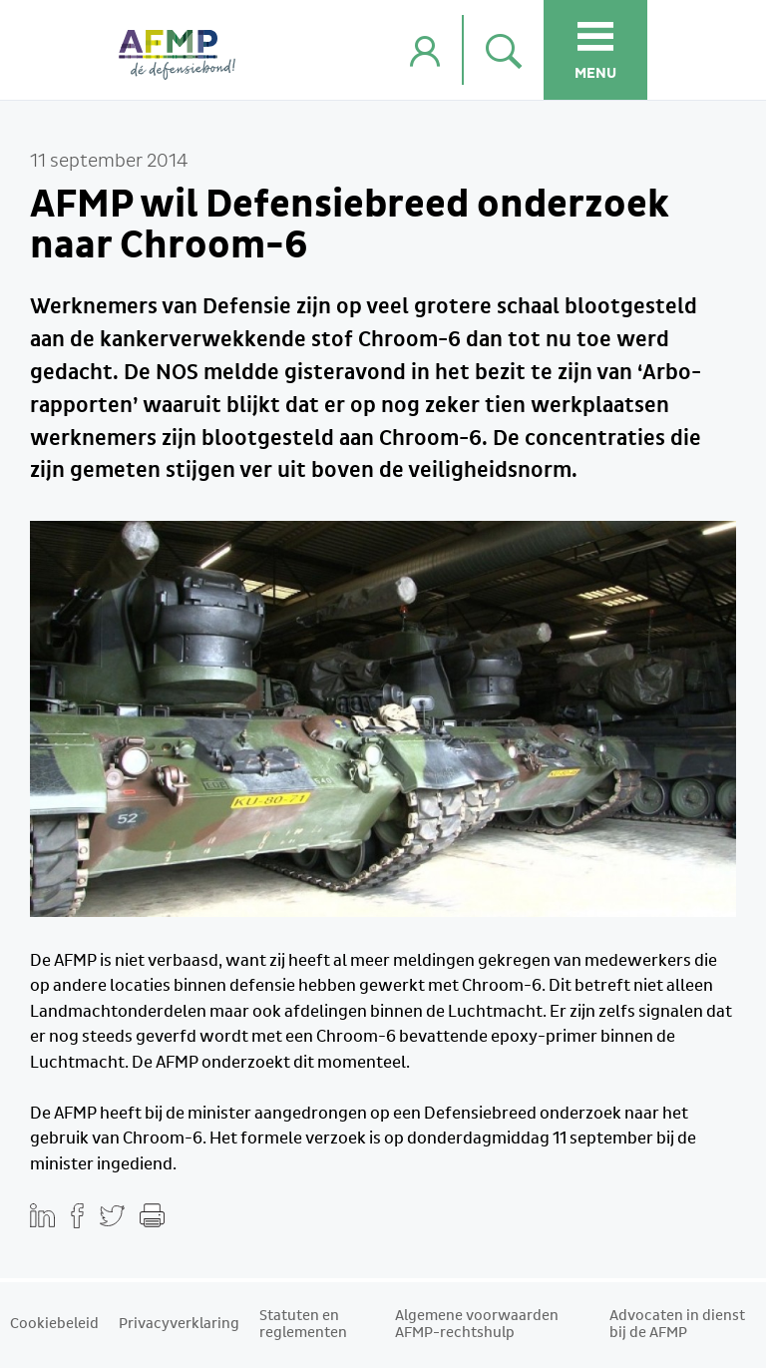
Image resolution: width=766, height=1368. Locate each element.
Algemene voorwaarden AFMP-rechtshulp (477, 1324)
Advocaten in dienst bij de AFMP (677, 1324)
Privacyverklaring (179, 1324)
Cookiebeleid (54, 1324)
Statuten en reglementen (303, 1324)
